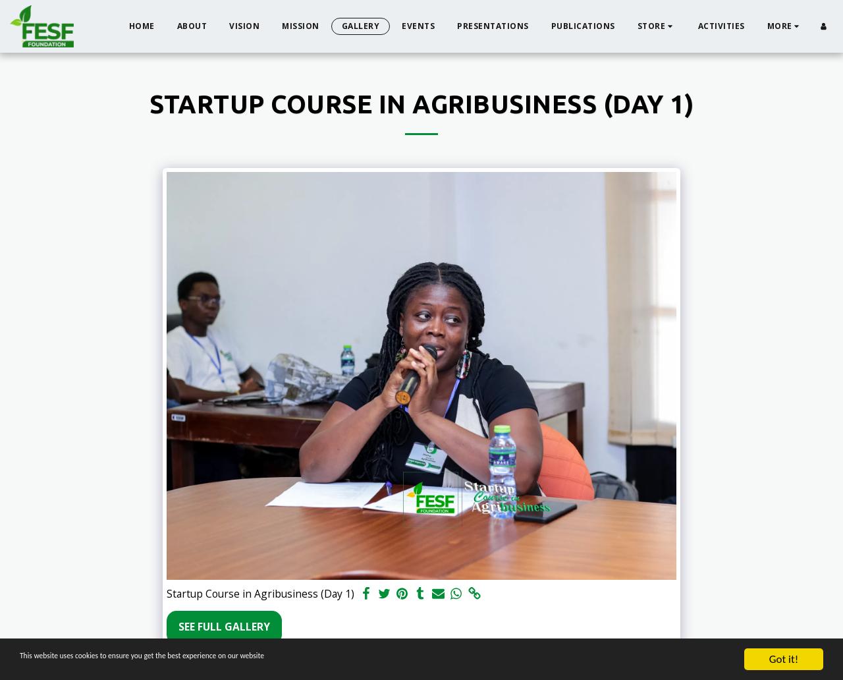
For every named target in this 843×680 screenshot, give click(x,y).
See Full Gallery (224, 626)
